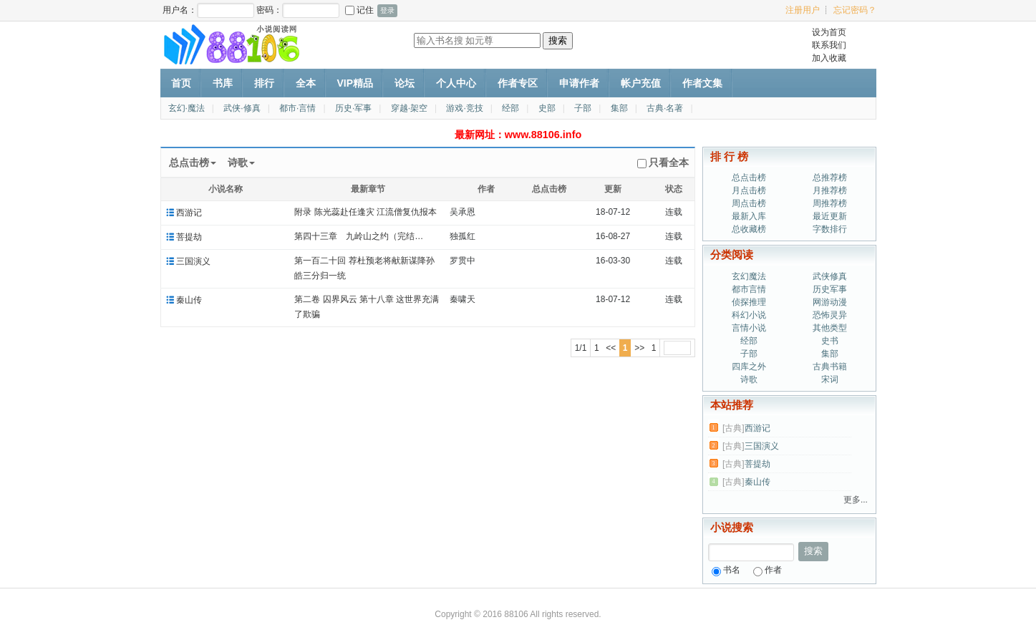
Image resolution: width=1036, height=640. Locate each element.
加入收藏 (829, 58)
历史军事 (830, 289)
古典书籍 (830, 367)
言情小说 (749, 328)
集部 (619, 108)
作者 (767, 570)
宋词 (829, 379)
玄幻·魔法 (186, 108)
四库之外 (749, 367)
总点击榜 (749, 178)
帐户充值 (641, 83)
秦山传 (189, 300)
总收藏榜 (749, 229)
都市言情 (749, 289)
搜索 (813, 551)
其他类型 (830, 328)
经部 (510, 108)
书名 (726, 570)
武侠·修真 (241, 108)
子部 (582, 108)
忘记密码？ (854, 10)
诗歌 (748, 379)
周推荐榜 (830, 203)
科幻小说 (749, 315)
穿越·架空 (409, 108)
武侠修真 (830, 276)
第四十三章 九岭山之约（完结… (358, 236)
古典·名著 (665, 108)
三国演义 (193, 261)
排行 (264, 83)
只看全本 (663, 162)
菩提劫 (189, 237)
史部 (547, 108)
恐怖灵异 (830, 315)
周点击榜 (749, 203)
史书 (829, 341)
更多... (855, 500)
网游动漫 (830, 302)
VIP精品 (355, 83)
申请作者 (579, 83)
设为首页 (829, 32)
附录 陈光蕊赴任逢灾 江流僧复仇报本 (365, 212)
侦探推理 (749, 302)
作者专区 (518, 83)
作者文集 (702, 83)
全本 (306, 83)
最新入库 (749, 216)
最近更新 (830, 216)
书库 (223, 83)
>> (639, 348)
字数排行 (830, 229)
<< (611, 348)
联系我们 (829, 45)
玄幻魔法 (749, 276)
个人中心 (456, 83)
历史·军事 (353, 108)
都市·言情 (297, 108)
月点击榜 (749, 190)
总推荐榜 (830, 178)
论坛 (404, 83)
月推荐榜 (830, 190)
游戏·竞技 (464, 108)
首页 (181, 83)
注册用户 (802, 10)
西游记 (189, 213)
